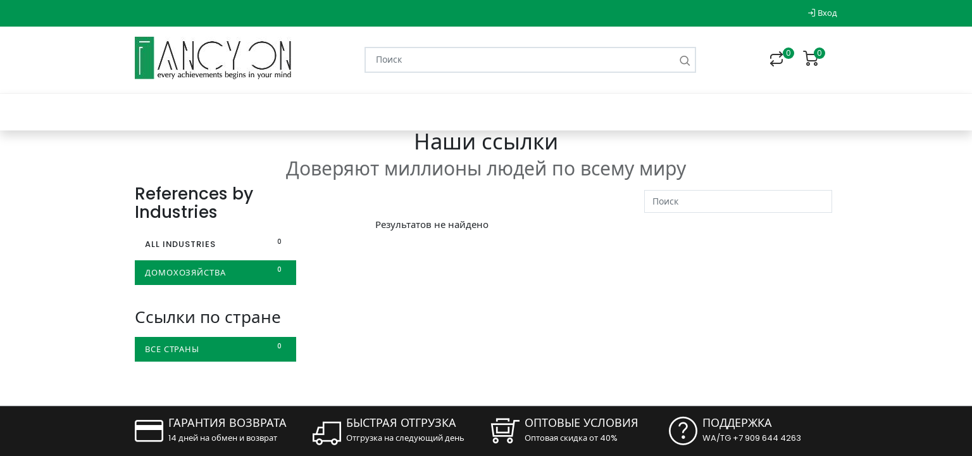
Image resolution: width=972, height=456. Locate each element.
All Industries (215, 243)
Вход (822, 13)
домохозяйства (215, 272)
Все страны (215, 348)
